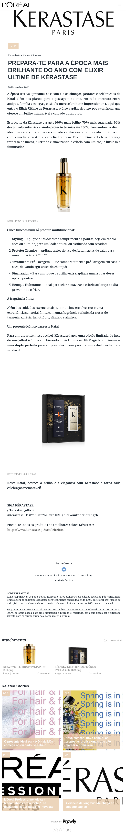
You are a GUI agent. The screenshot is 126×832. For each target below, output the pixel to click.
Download (32, 673)
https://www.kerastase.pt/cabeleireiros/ (35, 530)
